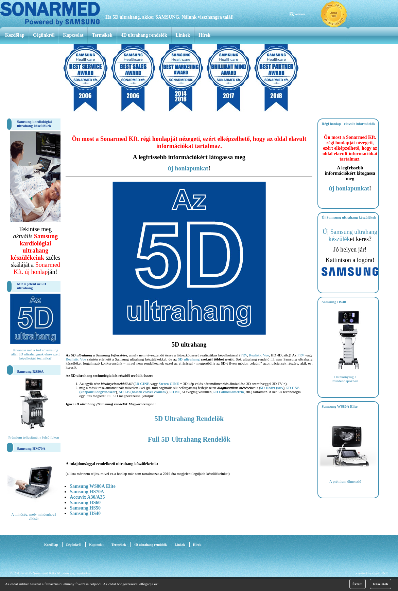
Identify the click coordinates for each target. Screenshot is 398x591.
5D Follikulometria (228, 392)
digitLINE (380, 573)
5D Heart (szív (271, 388)
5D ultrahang (189, 359)
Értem (357, 584)
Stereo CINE (169, 384)
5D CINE (142, 384)
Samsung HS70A (87, 491)
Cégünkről (44, 35)
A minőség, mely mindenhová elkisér (33, 516)
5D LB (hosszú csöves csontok (142, 392)
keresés (299, 14)
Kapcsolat (73, 35)
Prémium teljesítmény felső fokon (33, 437)
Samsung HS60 (85, 502)
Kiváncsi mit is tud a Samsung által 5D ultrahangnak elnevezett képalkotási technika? (35, 354)
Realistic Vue (259, 355)
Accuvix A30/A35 (87, 497)
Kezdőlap (14, 35)
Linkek (183, 35)
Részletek (380, 584)
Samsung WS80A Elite (92, 486)
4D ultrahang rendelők (144, 35)
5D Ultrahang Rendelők (189, 418)
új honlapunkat (188, 168)
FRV (244, 355)
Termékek (102, 35)
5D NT (175, 392)
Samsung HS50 (85, 508)
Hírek (204, 35)
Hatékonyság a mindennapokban (345, 379)
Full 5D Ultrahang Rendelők (189, 439)
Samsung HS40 (85, 513)
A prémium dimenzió (345, 481)
